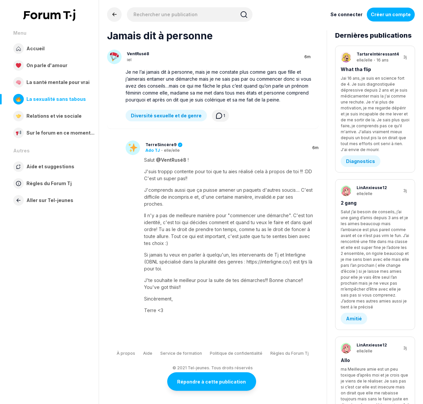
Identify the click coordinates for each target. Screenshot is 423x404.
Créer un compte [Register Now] (391, 14)
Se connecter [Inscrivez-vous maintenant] (346, 14)
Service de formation (181, 353)
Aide (147, 353)
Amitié (354, 179)
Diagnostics (360, 103)
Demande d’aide (365, 336)
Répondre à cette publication (211, 381)
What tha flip (356, 69)
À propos (126, 353)
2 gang (349, 145)
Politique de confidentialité (236, 353)
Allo (345, 220)
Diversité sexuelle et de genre (166, 115)
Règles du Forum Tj (289, 353)
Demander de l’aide (363, 302)
